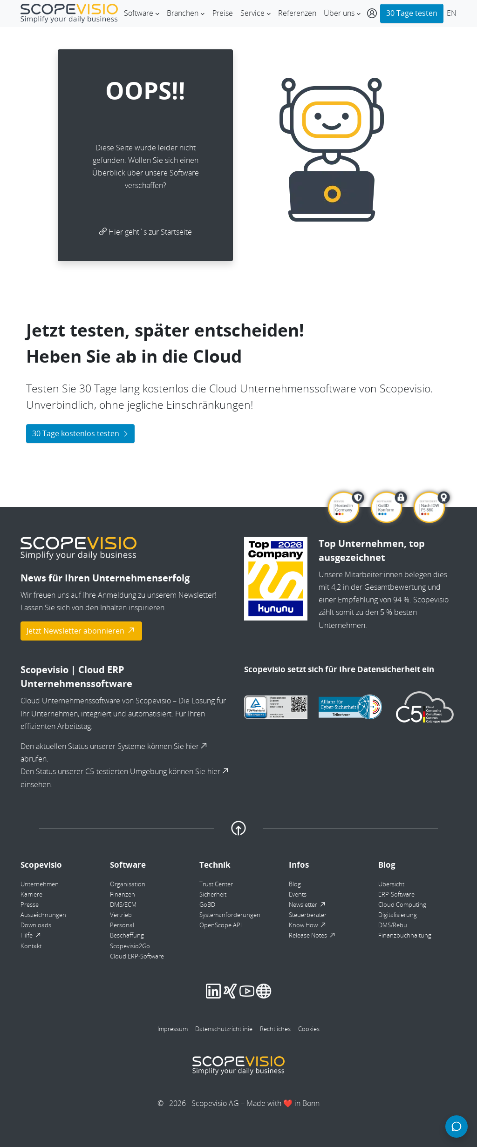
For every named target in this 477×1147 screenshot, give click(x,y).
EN (452, 13)
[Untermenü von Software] (157, 13)
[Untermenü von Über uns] (358, 13)
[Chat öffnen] (456, 1126)
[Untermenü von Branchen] (202, 13)
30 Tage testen (411, 13)
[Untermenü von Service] (268, 13)
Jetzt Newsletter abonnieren (81, 631)
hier (197, 746)
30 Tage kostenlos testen (80, 433)
